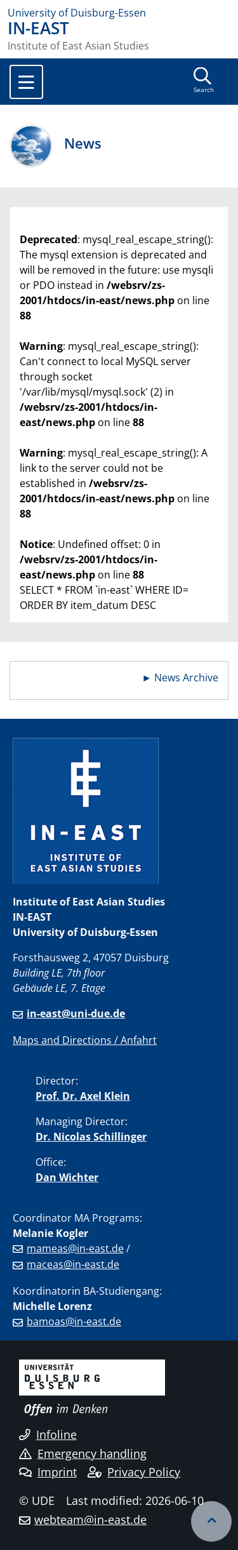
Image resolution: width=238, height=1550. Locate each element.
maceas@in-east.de (73, 1264)
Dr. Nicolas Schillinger (91, 1137)
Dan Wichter (67, 1177)
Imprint (48, 1472)
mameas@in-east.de (75, 1248)
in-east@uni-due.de (76, 1013)
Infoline (48, 1434)
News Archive (186, 678)
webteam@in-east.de (90, 1519)
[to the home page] (119, 12)
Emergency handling (83, 1453)
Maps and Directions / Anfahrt (85, 1040)
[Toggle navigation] (26, 82)
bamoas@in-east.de (74, 1321)
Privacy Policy (134, 1472)
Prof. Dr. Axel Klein (83, 1096)
